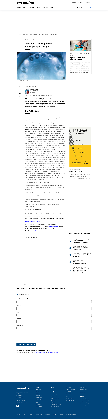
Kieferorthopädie (55, 399)
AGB (24, 415)
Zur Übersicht (33, 237)
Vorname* (19, 319)
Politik (37, 391)
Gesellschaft (39, 395)
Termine (32, 7)
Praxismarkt (83, 402)
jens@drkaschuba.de (36, 231)
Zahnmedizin (39, 397)
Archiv (40, 7)
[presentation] (27, 336)
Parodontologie (54, 393)
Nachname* (19, 325)
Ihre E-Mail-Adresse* (22, 299)
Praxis (37, 393)
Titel (17, 312)
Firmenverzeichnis (70, 400)
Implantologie (54, 395)
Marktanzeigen (69, 398)
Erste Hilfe (38, 405)
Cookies (30, 415)
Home (19, 35)
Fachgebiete (54, 391)
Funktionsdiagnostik (70, 389)
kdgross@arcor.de (53, 227)
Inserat (46, 7)
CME (25, 7)
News (18, 7)
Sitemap (54, 415)
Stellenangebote (84, 398)
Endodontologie (54, 397)
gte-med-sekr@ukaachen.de (32, 221)
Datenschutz (38, 415)
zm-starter (82, 393)
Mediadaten (81, 2)
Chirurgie (53, 403)
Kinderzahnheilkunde (56, 405)
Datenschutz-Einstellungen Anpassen (67, 415)
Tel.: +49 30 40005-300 (22, 401)
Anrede (18, 305)
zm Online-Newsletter (39, 352)
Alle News (38, 389)
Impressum (47, 415)
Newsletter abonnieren (25, 345)
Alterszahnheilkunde (55, 406)
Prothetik (53, 401)
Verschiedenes (83, 404)
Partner (18, 415)
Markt (54, 7)
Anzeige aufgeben (84, 406)
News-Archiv (39, 399)
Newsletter (88, 2)
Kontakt (74, 2)
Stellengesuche (84, 400)
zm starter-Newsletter (54, 352)
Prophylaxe (68, 387)
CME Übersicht (39, 406)
